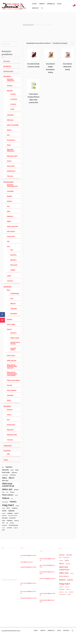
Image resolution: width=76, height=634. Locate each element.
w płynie (13, 94)
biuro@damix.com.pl (27, 562)
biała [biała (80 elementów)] (12, 470)
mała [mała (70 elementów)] (3, 508)
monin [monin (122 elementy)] (4, 511)
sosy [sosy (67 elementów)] (7, 523)
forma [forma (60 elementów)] (16, 495)
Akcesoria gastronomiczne (12, 185)
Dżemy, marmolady (13, 125)
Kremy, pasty (11, 355)
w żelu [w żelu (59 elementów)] (3, 527)
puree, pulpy (11, 166)
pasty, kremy (11, 231)
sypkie (9, 275)
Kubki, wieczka (11, 360)
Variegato (10, 395)
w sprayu (13, 104)
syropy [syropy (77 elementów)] (12, 523)
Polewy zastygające (13, 380)
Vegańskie (13, 313)
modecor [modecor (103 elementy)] (15, 508)
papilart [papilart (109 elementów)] (10, 513)
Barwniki (9, 90)
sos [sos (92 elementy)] (3, 523)
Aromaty (10, 85)
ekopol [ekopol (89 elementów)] (12, 492)
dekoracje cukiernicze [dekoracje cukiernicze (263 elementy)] (8, 484)
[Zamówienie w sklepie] (62, 43)
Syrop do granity (13, 348)
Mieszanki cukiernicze (10, 150)
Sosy (8, 246)
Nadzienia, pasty (12, 156)
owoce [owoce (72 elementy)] (4, 513)
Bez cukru (7, 61)
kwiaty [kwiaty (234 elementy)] (13, 501)
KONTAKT (35, 8)
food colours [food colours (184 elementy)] (7, 495)
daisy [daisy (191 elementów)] (4, 478)
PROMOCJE (51, 4)
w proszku (13, 99)
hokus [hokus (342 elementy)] (5, 498)
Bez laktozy (7, 66)
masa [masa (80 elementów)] (17, 505)
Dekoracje (10, 120)
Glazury (9, 130)
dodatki (9, 196)
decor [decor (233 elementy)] (12, 477)
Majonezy (13, 260)
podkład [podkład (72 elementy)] (4, 515)
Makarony (10, 216)
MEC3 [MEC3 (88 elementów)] (8, 508)
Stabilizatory (11, 171)
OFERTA (42, 4)
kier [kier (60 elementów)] (12, 498)
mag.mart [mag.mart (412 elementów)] (8, 505)
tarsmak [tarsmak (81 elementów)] (4, 525)
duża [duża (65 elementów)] (3, 492)
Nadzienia (10, 429)
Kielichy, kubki (14, 338)
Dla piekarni (7, 406)
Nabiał (9, 221)
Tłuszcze (10, 176)
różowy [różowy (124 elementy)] (9, 520)
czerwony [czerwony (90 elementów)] (13, 475)
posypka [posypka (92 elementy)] (5, 518)
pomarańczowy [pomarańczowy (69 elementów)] (12, 515)
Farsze (9, 414)
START (34, 4)
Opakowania (8, 445)
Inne (8, 135)
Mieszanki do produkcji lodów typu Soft (12, 366)
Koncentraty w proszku (15, 343)
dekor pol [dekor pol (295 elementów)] (7, 489)
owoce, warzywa (12, 226)
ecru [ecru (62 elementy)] (7, 492)
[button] (42, 8)
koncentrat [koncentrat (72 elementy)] (5, 502)
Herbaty (9, 201)
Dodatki (9, 319)
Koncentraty (11, 140)
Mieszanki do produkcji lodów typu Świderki (12, 374)
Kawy (8, 211)
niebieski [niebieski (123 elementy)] (11, 511)
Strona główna (28, 25)
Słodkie (12, 270)
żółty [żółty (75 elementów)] (3, 530)
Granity (9, 329)
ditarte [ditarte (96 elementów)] (16, 490)
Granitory (13, 333)
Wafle (9, 400)
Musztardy (13, 265)
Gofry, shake (11, 324)
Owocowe (13, 308)
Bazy (8, 290)
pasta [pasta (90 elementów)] (16, 513)
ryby (8, 241)
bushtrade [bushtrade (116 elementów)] (6, 472)
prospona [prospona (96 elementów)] (12, 518)
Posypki (9, 385)
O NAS (59, 4)
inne (8, 206)
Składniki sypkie (12, 434)
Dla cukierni (7, 76)
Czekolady (10, 115)
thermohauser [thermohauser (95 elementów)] (13, 525)
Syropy (6, 460)
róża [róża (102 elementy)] (3, 520)
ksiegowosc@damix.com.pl (28, 567)
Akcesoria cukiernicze (10, 79)
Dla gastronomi (8, 182)
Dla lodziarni (7, 286)
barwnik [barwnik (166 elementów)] (5, 470)
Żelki (8, 454)
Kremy (9, 145)
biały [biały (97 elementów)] (17, 470)
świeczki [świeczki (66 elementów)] (16, 527)
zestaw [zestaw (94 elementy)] (9, 528)
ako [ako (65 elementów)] (3, 467)
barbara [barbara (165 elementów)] (9, 467)
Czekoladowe (14, 293)
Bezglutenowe (8, 71)
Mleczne (13, 303)
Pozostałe (7, 450)
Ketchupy (13, 255)
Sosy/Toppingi (11, 390)
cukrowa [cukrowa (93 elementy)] (14, 472)
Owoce (9, 161)
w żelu (12, 109)
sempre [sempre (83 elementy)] (16, 520)
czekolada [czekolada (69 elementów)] (5, 475)
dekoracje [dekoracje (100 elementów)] (5, 480)
